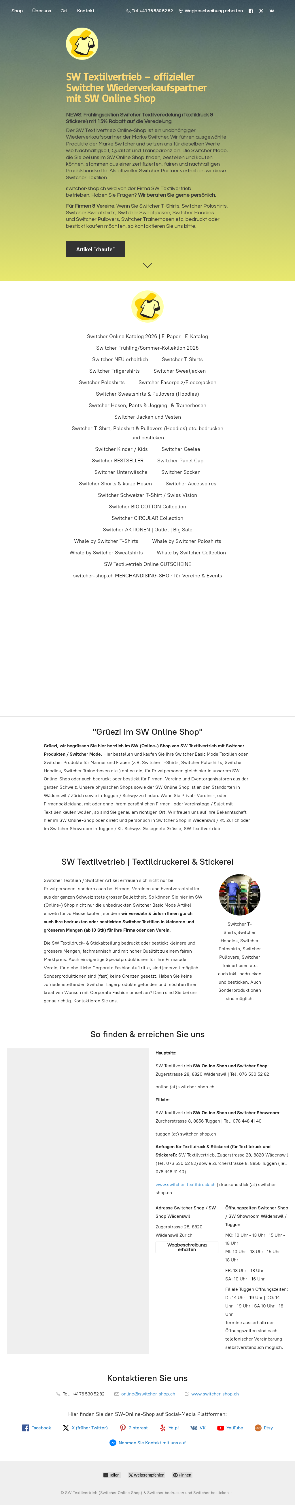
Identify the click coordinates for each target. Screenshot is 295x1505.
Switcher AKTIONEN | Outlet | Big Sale (147, 529)
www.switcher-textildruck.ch (185, 1184)
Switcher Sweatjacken (180, 371)
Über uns (41, 11)
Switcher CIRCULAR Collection (147, 518)
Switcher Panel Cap (180, 460)
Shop (17, 11)
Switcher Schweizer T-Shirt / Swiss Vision (147, 495)
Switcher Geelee (181, 449)
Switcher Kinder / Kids (121, 449)
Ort (64, 11)
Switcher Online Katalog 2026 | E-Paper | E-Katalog (147, 336)
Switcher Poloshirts (102, 382)
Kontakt (85, 11)
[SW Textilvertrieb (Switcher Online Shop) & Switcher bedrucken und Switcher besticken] (147, 306)
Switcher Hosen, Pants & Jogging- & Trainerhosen (147, 405)
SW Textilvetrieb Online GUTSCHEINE (147, 564)
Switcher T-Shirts (182, 359)
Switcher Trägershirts (114, 371)
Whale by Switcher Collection (191, 552)
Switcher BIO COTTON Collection (147, 506)
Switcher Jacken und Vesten (147, 417)
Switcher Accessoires (191, 483)
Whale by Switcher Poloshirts (186, 541)
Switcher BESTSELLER (117, 460)
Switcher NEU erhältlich (120, 359)
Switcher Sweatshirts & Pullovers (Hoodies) (147, 394)
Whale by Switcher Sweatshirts (106, 552)
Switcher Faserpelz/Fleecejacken (177, 382)
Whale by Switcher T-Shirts (106, 541)
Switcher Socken (181, 472)
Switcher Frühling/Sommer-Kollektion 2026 (147, 348)
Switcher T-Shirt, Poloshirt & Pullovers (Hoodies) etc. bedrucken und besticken (147, 433)
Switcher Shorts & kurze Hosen (115, 483)
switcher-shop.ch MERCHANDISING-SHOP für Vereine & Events (147, 575)
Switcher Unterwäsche (121, 472)
